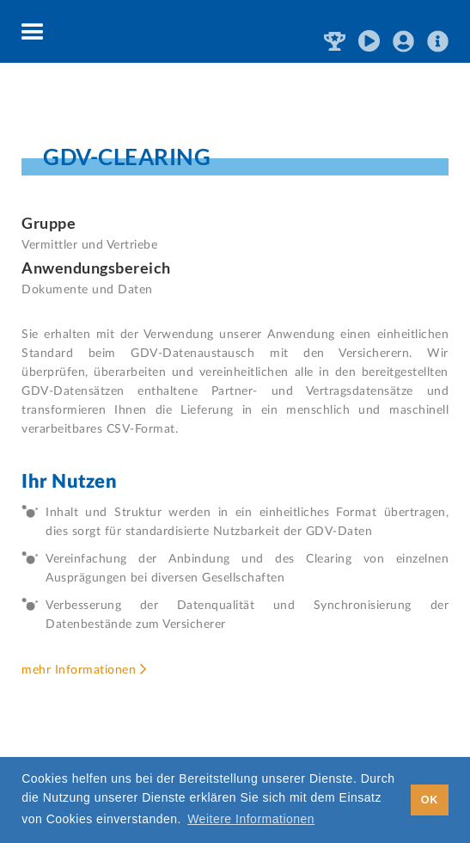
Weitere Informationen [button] (250, 819)
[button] (33, 32)
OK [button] (429, 800)
